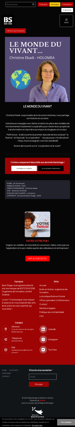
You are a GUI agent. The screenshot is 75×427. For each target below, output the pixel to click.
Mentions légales (47, 308)
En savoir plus (37, 425)
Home (4, 370)
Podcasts (43, 4)
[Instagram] (56, 339)
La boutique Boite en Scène (52, 296)
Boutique (55, 4)
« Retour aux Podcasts (15, 31)
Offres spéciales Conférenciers (54, 300)
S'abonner (67, 10)
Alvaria (42, 400)
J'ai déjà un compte (24, 168)
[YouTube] (56, 349)
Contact (43, 304)
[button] (43, 425)
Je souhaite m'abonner (51, 168)
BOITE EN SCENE (27, 288)
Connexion (66, 4)
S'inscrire (6, 373)
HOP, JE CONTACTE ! (37, 258)
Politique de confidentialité (51, 312)
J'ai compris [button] (66, 422)
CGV (41, 316)
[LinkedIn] (56, 329)
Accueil (42, 285)
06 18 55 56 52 (17, 341)
